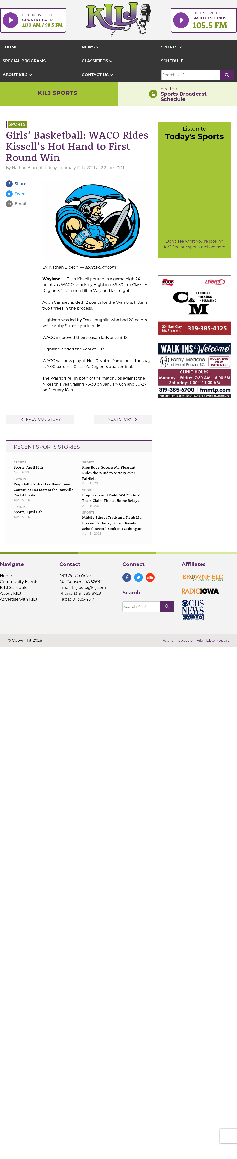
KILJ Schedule (13, 587)
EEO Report (217, 640)
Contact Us (98, 75)
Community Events (19, 581)
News (91, 47)
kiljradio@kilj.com (89, 587)
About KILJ (18, 75)
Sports (17, 124)
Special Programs (24, 61)
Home (6, 576)
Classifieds (98, 61)
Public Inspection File (182, 640)
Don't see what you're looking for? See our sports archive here (194, 244)
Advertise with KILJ (18, 599)
